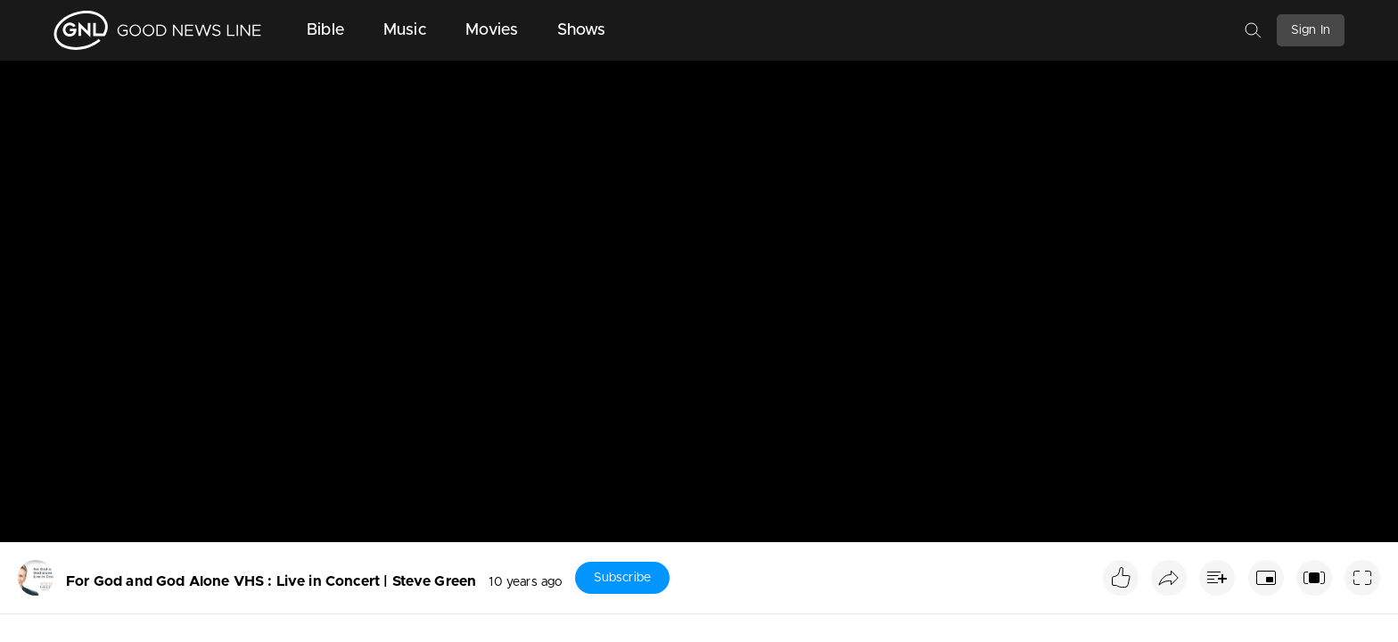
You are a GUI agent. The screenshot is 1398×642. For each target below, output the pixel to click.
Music (404, 30)
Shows (581, 30)
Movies (491, 30)
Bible (325, 30)
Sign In (1310, 30)
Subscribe (622, 578)
